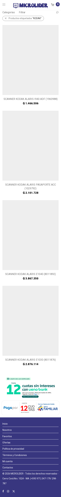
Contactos (7, 467)
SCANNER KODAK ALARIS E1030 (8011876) (30, 359)
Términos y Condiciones (14, 455)
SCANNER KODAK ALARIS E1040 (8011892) (30, 274)
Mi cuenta (7, 461)
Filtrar (22, 12)
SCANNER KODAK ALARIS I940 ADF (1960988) (31, 99)
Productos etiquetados (25, 18)
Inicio (5, 423)
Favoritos (7, 436)
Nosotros (7, 430)
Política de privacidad (13, 448)
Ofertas (6, 442)
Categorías (8, 12)
